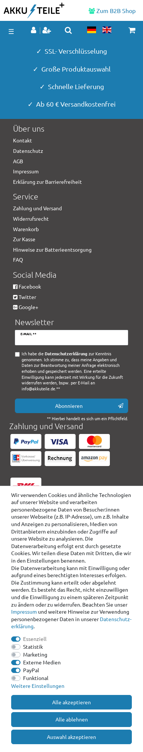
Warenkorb (26, 229)
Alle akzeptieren (71, 702)
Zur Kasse (24, 239)
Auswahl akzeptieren (71, 736)
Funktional (35, 677)
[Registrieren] (47, 30)
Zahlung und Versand (37, 208)
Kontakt (22, 140)
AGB (18, 161)
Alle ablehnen (71, 719)
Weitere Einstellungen (37, 685)
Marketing (35, 654)
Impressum (24, 611)
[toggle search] (68, 30)
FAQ (18, 259)
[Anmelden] (34, 30)
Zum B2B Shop (112, 10)
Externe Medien (42, 662)
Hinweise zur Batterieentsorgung (52, 249)
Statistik (33, 646)
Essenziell (35, 638)
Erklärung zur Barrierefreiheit (47, 181)
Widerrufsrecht (31, 218)
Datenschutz (28, 150)
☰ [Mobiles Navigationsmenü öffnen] (11, 31)
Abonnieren (89, 405)
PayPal (31, 670)
